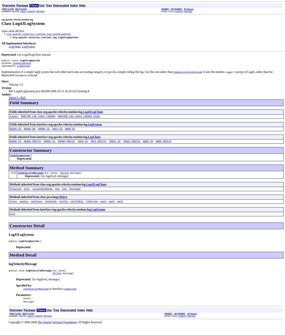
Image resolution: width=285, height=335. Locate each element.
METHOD (40, 12)
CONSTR (31, 12)
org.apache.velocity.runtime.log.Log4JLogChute (39, 34)
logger (14, 119)
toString (91, 207)
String (64, 177)
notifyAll (77, 207)
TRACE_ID (114, 145)
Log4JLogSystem (19, 159)
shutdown (75, 194)
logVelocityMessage (30, 177)
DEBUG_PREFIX (32, 145)
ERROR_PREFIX (66, 145)
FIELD (23, 12)
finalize (15, 194)
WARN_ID (70, 132)
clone (13, 207)
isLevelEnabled (42, 194)
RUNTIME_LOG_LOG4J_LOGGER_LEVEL (79, 119)
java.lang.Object (12, 31)
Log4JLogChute (22, 64)
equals (24, 207)
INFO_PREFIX (98, 145)
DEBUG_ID (15, 132)
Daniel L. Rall (17, 99)
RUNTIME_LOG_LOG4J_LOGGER (38, 119)
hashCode (50, 207)
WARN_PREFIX (163, 145)
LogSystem (28, 47)
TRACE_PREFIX (131, 145)
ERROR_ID (43, 132)
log (57, 194)
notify (63, 207)
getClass (36, 207)
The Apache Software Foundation (57, 330)
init (26, 194)
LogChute (14, 47)
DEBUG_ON (29, 132)
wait (103, 207)
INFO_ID (57, 132)
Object (63, 202)
